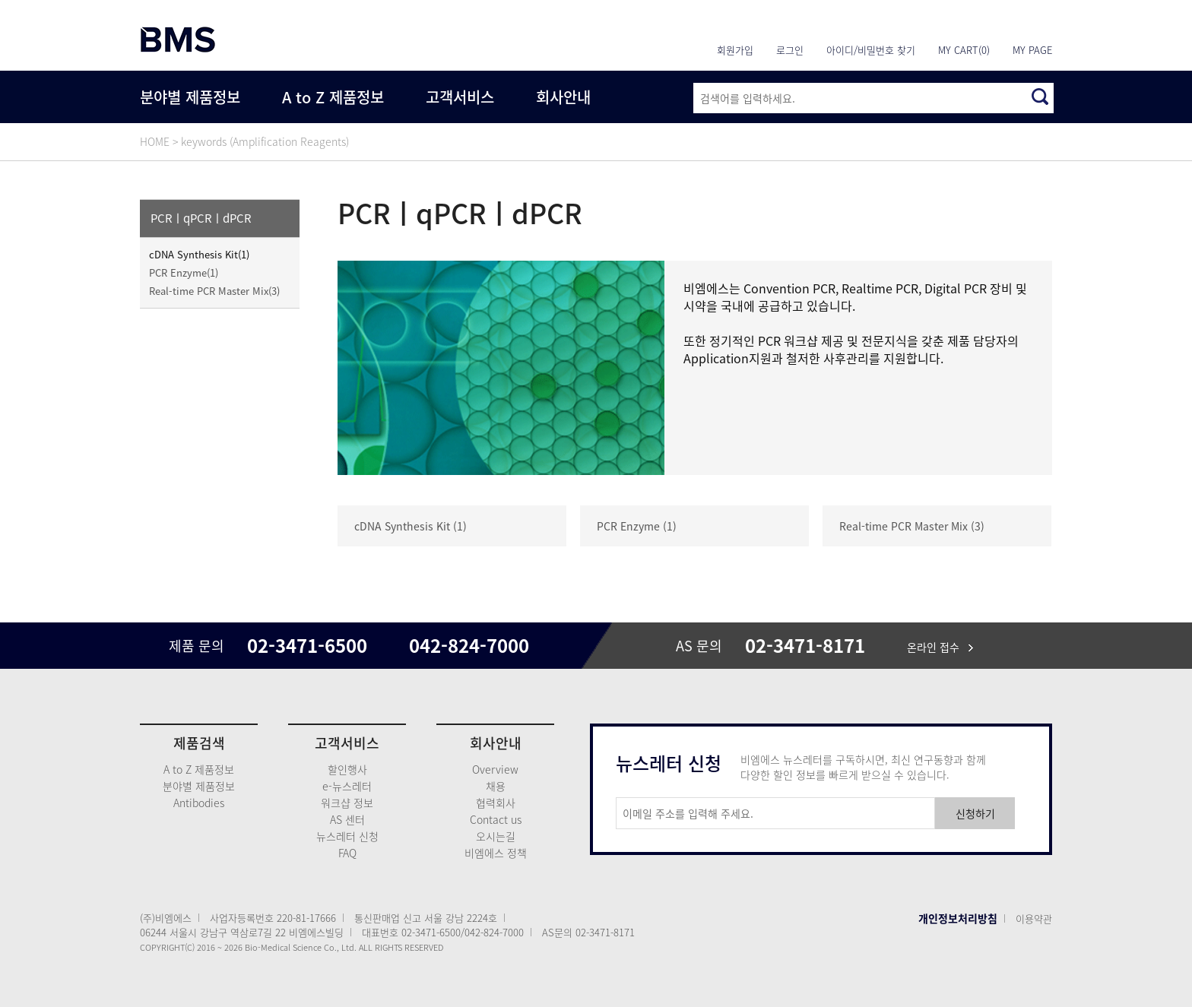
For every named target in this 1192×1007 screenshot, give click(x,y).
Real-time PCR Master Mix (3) (911, 526)
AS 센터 (347, 819)
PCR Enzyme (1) (637, 526)
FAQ (347, 852)
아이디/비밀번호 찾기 (870, 50)
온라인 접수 (940, 646)
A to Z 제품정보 (333, 97)
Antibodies (198, 802)
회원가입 (735, 50)
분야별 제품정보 (190, 97)
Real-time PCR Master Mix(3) (214, 290)
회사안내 (563, 97)
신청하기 (975, 813)
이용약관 (1034, 918)
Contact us (496, 819)
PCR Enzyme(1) (183, 272)
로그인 (790, 50)
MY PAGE (1032, 50)
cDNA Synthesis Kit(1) (199, 254)
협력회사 (495, 802)
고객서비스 (460, 97)
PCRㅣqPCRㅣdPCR (201, 218)
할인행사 (347, 769)
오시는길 (495, 836)
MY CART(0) (964, 50)
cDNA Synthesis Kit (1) (410, 526)
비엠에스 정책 (495, 852)
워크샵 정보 (347, 802)
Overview (495, 769)
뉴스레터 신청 (347, 836)
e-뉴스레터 (347, 785)
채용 (496, 785)
